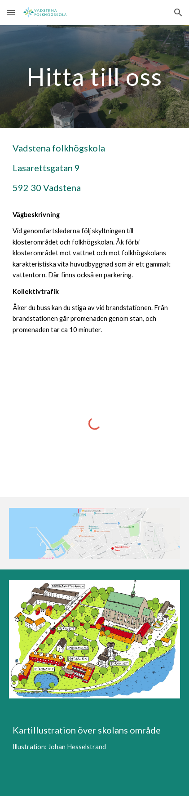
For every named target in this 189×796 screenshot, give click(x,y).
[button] (11, 12)
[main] (94, 76)
